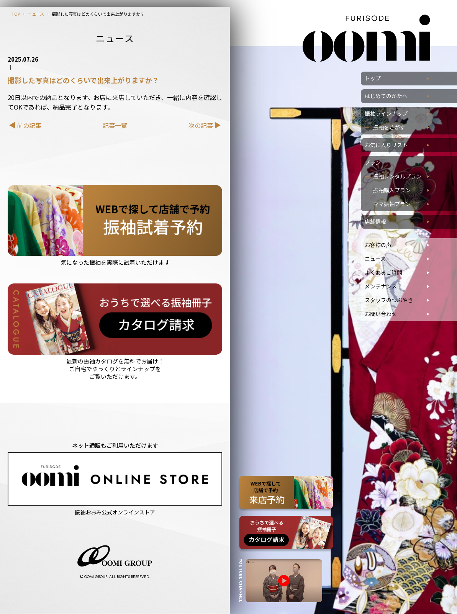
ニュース (36, 14)
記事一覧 (115, 125)
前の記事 (29, 125)
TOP (15, 14)
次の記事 (200, 125)
